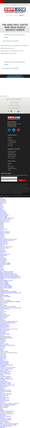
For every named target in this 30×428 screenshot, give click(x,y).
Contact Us (10, 139)
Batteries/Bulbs (11, 166)
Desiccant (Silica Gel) (5, 254)
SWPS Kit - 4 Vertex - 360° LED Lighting (9, 423)
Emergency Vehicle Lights (6, 391)
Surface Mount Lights (5, 400)
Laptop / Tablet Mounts (5, 373)
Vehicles (9, 170)
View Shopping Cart (11, 152)
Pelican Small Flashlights (5, 285)
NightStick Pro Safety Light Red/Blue (8, 274)
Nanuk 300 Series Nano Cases (6, 240)
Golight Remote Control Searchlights (8, 291)
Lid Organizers (3, 251)
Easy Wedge (3, 332)
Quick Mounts (3, 259)
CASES (1, 198)
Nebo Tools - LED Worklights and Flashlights (10, 301)
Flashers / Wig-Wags (4, 377)
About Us (9, 137)
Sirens (1, 408)
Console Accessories (4, 372)
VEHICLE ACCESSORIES (5, 418)
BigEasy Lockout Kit (4, 330)
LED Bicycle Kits (4, 316)
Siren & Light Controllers (5, 416)
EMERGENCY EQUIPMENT (6, 365)
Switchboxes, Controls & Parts (7, 413)
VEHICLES (2, 427)
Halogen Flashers (4, 381)
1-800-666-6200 (12, 142)
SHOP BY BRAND (4, 363)
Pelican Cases (3, 203)
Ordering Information (12, 151)
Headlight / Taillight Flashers (6, 378)
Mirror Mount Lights (4, 397)
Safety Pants (3, 357)
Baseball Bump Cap (4, 324)
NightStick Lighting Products (6, 272)
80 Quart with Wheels (5, 233)
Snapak (1, 310)
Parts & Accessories (4, 248)
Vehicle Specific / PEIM (5, 382)
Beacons (2, 392)
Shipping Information (12, 154)
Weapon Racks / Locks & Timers (7, 385)
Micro (1, 204)
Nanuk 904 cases (4, 243)
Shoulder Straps (3, 255)
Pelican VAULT (3, 213)
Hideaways (2, 396)
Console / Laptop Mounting (6, 368)
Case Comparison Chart (5, 219)
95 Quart (2, 234)
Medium (2, 206)
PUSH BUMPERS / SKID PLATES (7, 405)
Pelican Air (2, 210)
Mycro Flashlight (4, 302)
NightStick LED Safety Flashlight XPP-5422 (10, 277)
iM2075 (2, 224)
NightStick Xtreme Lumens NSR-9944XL (9, 275)
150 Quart (2, 235)
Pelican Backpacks (4, 214)
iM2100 (2, 225)
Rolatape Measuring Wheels (6, 337)
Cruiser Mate (3, 311)
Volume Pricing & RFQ (12, 156)
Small (1, 205)
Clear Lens (2, 347)
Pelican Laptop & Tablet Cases (7, 218)
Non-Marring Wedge (5, 334)
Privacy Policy (10, 143)
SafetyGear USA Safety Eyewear (7, 345)
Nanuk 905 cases (4, 244)
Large (1, 208)
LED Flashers (3, 380)
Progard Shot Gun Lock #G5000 (10, 41)
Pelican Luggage (3, 216)
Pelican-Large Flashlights (5, 287)
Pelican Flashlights (4, 282)
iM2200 (2, 226)
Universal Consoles (4, 370)
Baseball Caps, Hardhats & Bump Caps (8, 321)
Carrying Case (3, 331)
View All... (2, 209)
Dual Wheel (2, 340)
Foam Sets (2, 249)
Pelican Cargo (3, 211)
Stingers (2, 265)
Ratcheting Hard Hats (5, 326)
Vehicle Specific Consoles (5, 371)
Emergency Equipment (12, 168)
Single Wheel (3, 339)
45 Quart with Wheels (5, 231)
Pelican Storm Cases (4, 221)
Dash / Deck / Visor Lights (6, 393)
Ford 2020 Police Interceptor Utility (8, 425)
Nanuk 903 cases (4, 241)
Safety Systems (3, 317)
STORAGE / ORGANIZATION (7, 411)
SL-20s (1, 267)
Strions (1, 266)
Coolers (2, 230)
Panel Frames (3, 257)
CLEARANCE (3, 200)
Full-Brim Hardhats (4, 325)
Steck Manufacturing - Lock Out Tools (8, 329)
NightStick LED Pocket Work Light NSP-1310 (10, 276)
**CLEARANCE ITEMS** (5, 420)
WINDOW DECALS (4, 362)
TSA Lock (2, 252)
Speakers (2, 410)
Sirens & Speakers (4, 407)
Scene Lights (3, 398)
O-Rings (2, 256)
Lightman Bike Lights (4, 315)
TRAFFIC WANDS (4, 361)
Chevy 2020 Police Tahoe (5, 426)
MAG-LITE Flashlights (5, 296)
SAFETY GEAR (3, 305)
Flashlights (10, 163)
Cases (9, 165)
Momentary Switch (4, 386)
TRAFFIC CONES (4, 351)
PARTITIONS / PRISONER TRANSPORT (9, 403)
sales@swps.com (12, 140)
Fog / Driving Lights (4, 395)
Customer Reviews (11, 157)
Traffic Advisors (3, 401)
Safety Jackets (3, 356)
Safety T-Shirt (3, 358)
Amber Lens (2, 346)
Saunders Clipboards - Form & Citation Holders (10, 307)
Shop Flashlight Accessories (6, 280)
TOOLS (1, 350)
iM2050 (2, 223)
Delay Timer (3, 387)
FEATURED (2, 199)
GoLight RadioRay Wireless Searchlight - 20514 (10, 292)
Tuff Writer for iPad (4, 309)
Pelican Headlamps (4, 284)
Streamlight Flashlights (5, 264)
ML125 (1, 297)
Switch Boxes (3, 415)
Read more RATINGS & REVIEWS (14, 76)
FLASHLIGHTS (3, 260)
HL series (2, 269)
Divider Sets (2, 250)
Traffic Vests (3, 353)
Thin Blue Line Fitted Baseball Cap (7, 322)
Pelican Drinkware (4, 215)
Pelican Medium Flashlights (6, 286)
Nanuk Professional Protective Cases (8, 239)
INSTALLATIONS (4, 421)
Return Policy (10, 145)
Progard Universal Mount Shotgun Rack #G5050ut (14, 36)
